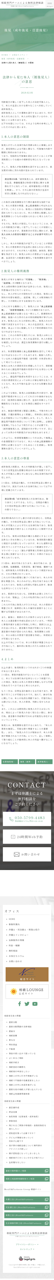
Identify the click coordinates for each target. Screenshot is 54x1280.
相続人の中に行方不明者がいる (23, 1075)
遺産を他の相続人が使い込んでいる (25, 1089)
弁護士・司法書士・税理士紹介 (24, 929)
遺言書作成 (14, 1107)
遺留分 (12, 1031)
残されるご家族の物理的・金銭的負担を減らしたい (27, 1127)
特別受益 (13, 1044)
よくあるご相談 (16, 1058)
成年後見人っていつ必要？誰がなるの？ (45, 761)
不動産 (12, 1049)
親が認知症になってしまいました (24, 1153)
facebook (19, 1004)
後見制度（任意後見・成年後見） (24, 1116)
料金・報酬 (14, 945)
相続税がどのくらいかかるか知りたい (26, 1157)
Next (51, 878)
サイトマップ (26, 1249)
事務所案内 (14, 924)
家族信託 (13, 1121)
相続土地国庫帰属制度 (19, 1093)
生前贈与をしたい (17, 1162)
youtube (34, 1004)
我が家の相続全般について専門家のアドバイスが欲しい (25, 1147)
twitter (27, 1004)
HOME (4, 55)
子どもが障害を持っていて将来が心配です (21, 1139)
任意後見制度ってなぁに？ (10, 761)
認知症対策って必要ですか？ (22, 1133)
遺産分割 (13, 1022)
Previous (2, 878)
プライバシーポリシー (26, 1244)
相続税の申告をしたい (19, 1071)
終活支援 (13, 1112)
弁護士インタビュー (19, 934)
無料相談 (13, 950)
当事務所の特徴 (16, 940)
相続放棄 (13, 1035)
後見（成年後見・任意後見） (13, 58)
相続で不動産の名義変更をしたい (24, 1080)
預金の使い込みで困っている (22, 1053)
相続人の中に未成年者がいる (22, 1084)
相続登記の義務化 (17, 1067)
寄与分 (12, 1040)
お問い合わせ (15, 961)
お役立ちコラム (18, 55)
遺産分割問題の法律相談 (20, 1026)
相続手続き (14, 1062)
